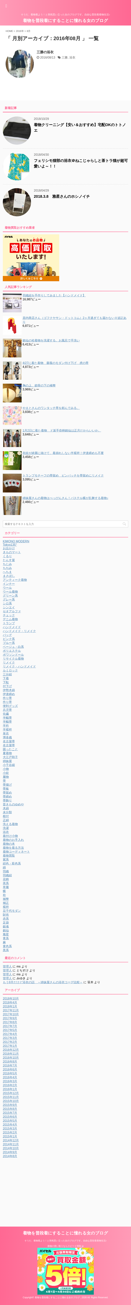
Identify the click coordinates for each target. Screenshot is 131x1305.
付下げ (7, 686)
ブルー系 (9, 642)
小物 (6, 769)
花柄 (6, 879)
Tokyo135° (10, 544)
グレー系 (9, 599)
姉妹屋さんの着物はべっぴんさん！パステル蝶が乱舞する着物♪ (65, 498)
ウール (7, 587)
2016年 (20, 31)
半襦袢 (7, 729)
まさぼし (9, 575)
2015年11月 (11, 1097)
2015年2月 (10, 1132)
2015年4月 (10, 1124)
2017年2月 (10, 1041)
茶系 (6, 883)
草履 (6, 887)
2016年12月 (11, 1049)
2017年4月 (10, 1034)
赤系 (6, 918)
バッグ (7, 635)
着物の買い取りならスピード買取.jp (65, 1246)
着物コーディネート (16, 851)
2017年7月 (10, 1026)
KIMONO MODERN (16, 541)
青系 (6, 938)
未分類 (7, 812)
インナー (9, 583)
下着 (6, 678)
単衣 (6, 733)
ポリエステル (12, 650)
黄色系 (7, 946)
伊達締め (9, 694)
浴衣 (72, 57)
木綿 (6, 808)
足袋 (6, 922)
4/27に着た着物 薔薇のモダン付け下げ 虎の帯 (56, 363)
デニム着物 (10, 619)
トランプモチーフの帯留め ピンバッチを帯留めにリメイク (63, 475)
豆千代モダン (12, 910)
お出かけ (9, 548)
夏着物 (7, 753)
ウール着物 (10, 591)
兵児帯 (7, 709)
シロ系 (7, 603)
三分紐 (7, 674)
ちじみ (7, 564)
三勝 (65, 57)
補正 (6, 902)
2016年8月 (10, 1061)
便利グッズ (10, 705)
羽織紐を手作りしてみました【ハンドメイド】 (54, 295)
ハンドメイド (12, 627)
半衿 (6, 725)
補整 (6, 899)
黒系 (6, 950)
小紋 (6, 772)
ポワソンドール (13, 654)
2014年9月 (10, 1152)
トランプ (9, 623)
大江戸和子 (10, 757)
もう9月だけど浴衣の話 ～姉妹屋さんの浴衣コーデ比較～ (43, 982)
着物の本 (9, 843)
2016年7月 (10, 1065)
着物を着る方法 (13, 847)
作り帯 (7, 698)
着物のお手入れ (13, 839)
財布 (6, 914)
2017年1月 (10, 1045)
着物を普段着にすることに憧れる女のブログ (65, 20)
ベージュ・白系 (13, 646)
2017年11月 (11, 1010)
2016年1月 (10, 1089)
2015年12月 (11, 1093)
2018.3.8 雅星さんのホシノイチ (62, 196)
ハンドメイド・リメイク (19, 631)
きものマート (12, 552)
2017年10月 (11, 1014)
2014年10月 (11, 1148)
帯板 (6, 788)
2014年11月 (11, 1144)
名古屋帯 (9, 741)
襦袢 (6, 906)
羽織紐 (7, 875)
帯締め (7, 796)
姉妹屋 (7, 761)
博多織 (7, 737)
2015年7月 (10, 1112)
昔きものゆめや (13, 804)
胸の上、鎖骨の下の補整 (39, 385)
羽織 (6, 871)
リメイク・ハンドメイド (19, 666)
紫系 (6, 859)
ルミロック (10, 670)
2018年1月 (10, 1006)
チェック (9, 615)
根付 (6, 816)
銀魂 (6, 926)
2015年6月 (10, 1116)
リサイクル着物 (13, 658)
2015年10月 (11, 1101)
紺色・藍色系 (12, 863)
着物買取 (9, 855)
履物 (6, 776)
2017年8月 (10, 1022)
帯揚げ (7, 784)
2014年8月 (10, 1156)
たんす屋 (9, 560)
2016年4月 (10, 1077)
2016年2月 (10, 1085)
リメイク (9, 662)
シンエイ (9, 607)
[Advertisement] (34, 1186)
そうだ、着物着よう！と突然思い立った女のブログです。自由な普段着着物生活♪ (65, 1240)
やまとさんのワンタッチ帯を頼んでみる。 (51, 408)
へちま (7, 572)
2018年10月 (11, 998)
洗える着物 (10, 824)
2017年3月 (10, 1038)
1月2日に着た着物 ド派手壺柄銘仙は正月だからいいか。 (62, 430)
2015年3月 (10, 1128)
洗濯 (6, 828)
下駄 (6, 682)
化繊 (6, 713)
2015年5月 (10, 1120)
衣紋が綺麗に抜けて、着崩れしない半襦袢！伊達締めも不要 (63, 453)
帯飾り (7, 800)
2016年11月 (11, 1053)
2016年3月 (10, 1081)
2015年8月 (10, 1108)
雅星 (6, 934)
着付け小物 (10, 835)
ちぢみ (7, 568)
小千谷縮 (9, 765)
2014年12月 (11, 1140)
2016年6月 (10, 1069)
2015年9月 (10, 1105)
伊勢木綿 (9, 690)
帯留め (7, 792)
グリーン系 (10, 595)
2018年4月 (10, 1002)
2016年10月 (11, 1057)
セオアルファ (12, 611)
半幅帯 (7, 717)
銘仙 (6, 930)
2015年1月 (10, 1136)
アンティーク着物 (15, 579)
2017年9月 (10, 1018)
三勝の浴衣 (45, 52)
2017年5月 (10, 1030)
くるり (7, 556)
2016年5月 (10, 1073)
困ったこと (10, 749)
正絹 (6, 820)
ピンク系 (9, 638)
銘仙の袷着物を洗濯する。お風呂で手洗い (51, 340)
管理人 (7, 966)
